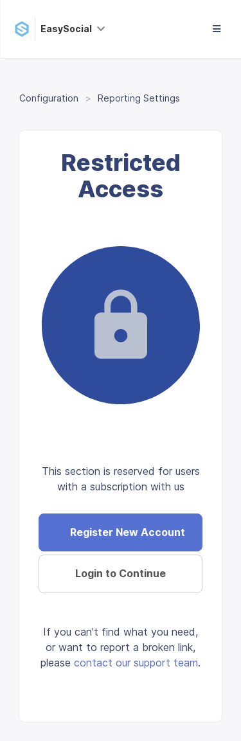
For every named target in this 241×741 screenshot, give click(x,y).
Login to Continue (120, 573)
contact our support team (136, 662)
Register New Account (127, 532)
